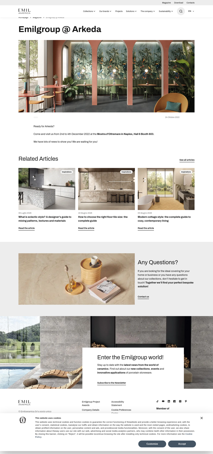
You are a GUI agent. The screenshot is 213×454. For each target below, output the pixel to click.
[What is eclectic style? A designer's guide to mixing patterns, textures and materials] (46, 202)
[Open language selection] (191, 11)
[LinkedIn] (169, 404)
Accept (182, 447)
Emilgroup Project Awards (91, 407)
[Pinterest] (186, 404)
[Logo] (24, 11)
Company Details (90, 413)
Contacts (191, 3)
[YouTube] (163, 404)
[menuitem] (89, 11)
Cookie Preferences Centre (121, 415)
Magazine (166, 3)
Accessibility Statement (117, 407)
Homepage (23, 21)
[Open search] (181, 11)
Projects (119, 11)
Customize (152, 447)
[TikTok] (157, 404)
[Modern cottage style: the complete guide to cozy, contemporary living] (166, 202)
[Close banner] (201, 421)
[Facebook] (174, 404)
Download (178, 3)
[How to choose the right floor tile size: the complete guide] (106, 202)
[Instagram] (180, 404)
